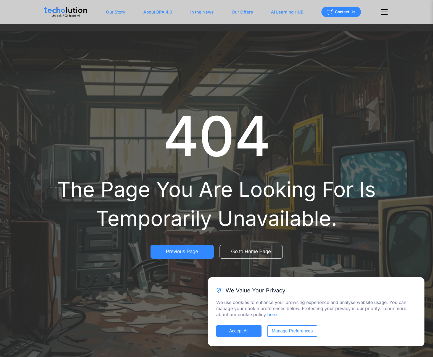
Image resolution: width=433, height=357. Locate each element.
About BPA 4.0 (157, 12)
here (272, 314)
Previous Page (182, 251)
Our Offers (242, 12)
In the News (201, 12)
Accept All (239, 331)
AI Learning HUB (287, 12)
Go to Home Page (251, 251)
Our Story (115, 12)
